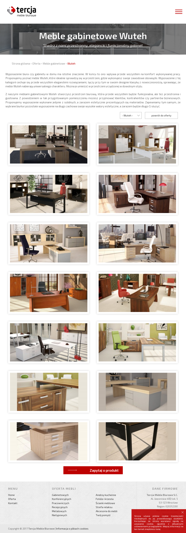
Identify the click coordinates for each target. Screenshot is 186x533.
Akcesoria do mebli (106, 511)
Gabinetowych (60, 494)
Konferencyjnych (61, 498)
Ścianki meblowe (105, 503)
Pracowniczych (60, 503)
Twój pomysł (103, 515)
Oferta (36, 63)
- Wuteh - (127, 115)
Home (11, 494)
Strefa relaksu (104, 507)
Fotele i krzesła (105, 498)
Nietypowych (59, 515)
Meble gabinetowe (54, 63)
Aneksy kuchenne (106, 494)
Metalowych (59, 511)
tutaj (158, 529)
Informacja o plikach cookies (72, 528)
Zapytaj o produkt (104, 470)
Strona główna (21, 63)
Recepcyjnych (60, 507)
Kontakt (12, 503)
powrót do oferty (161, 115)
